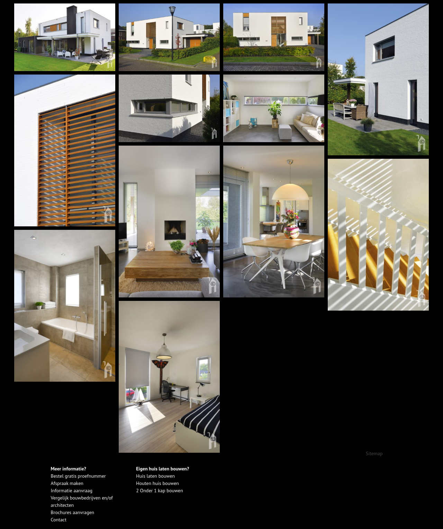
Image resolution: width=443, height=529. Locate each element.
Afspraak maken (67, 483)
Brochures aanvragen (72, 512)
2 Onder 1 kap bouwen (159, 490)
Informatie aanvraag (71, 490)
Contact (58, 520)
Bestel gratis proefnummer (78, 476)
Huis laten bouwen (155, 476)
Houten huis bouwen (157, 483)
